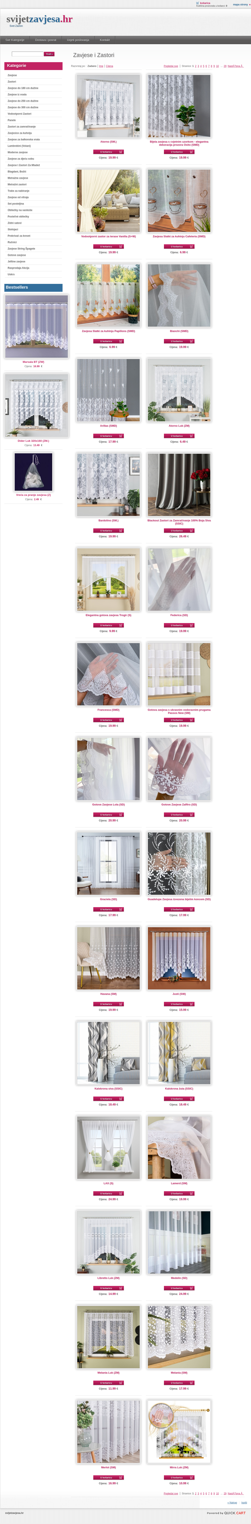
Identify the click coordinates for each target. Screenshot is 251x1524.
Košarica (205, 3)
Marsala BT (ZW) (33, 361)
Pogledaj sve (171, 66)
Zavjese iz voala (17, 94)
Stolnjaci (13, 229)
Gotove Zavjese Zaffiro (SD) (179, 804)
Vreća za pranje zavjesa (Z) (33, 494)
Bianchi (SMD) (179, 331)
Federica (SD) (179, 615)
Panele (12, 120)
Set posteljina (16, 203)
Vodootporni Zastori (19, 113)
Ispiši (244, 1502)
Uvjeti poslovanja (78, 40)
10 (217, 66)
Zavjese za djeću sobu (21, 158)
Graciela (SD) (108, 899)
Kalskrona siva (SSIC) (108, 1088)
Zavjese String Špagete (21, 248)
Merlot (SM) (108, 1467)
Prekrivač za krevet (19, 235)
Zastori (12, 81)
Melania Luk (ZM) (108, 1372)
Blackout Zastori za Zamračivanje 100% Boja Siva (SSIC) (179, 522)
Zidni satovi (15, 223)
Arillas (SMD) (108, 425)
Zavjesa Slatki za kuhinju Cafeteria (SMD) (179, 236)
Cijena (109, 66)
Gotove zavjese (17, 255)
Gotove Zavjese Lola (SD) (108, 804)
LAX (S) (108, 1183)
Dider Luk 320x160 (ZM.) (33, 440)
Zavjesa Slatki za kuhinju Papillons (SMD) (108, 331)
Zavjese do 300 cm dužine (23, 107)
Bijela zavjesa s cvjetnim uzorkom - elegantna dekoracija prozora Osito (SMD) (179, 143)
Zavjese (12, 75)
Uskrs (11, 274)
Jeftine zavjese (16, 261)
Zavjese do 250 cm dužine (23, 100)
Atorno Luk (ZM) (179, 425)
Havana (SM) (108, 993)
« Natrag (232, 1502)
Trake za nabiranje (18, 190)
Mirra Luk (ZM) (179, 1467)
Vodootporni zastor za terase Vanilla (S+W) (108, 236)
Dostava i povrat (45, 40)
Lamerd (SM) (179, 1183)
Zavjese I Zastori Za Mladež (24, 165)
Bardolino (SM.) (108, 520)
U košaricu (106, 152)
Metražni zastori (17, 184)
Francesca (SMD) (108, 709)
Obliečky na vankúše (20, 210)
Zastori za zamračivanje (22, 126)
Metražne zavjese (18, 178)
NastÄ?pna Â (236, 66)
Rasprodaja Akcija (18, 267)
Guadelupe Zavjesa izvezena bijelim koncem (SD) (179, 899)
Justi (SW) (179, 993)
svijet (39, 18)
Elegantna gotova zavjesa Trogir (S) (108, 615)
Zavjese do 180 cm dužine (23, 88)
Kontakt (105, 40)
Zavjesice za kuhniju (20, 133)
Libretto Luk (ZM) (108, 1277)
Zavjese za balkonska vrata (24, 139)
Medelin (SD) (179, 1277)
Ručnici (12, 242)
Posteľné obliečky (18, 216)
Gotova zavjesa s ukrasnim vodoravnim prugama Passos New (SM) (179, 711)
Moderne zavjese (18, 152)
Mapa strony (240, 4)
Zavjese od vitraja (18, 197)
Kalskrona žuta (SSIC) (179, 1088)
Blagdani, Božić (17, 171)
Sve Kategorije (14, 40)
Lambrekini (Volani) (19, 145)
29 (225, 66)
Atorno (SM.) (108, 141)
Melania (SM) (179, 1372)
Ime (101, 66)
